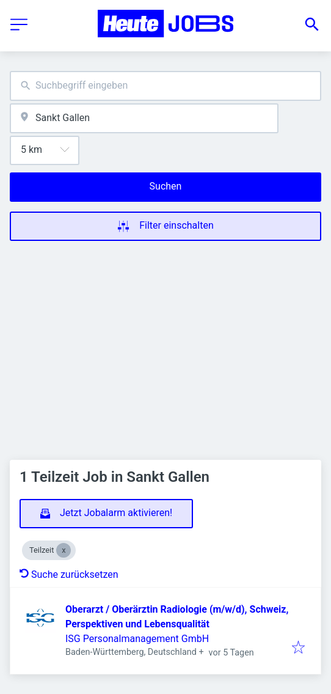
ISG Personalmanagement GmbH (137, 638)
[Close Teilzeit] (63, 550)
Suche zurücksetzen (69, 574)
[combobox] (165, 86)
